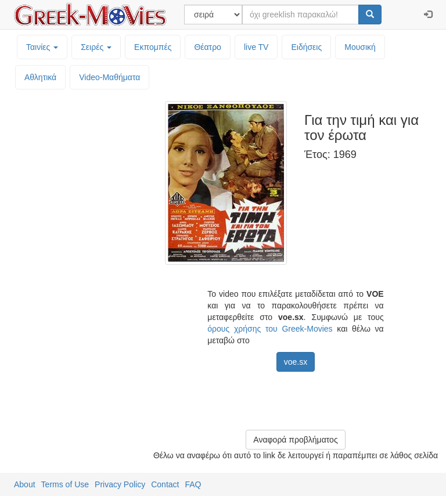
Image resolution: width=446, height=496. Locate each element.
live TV (256, 47)
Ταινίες (42, 47)
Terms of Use (65, 484)
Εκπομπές (152, 47)
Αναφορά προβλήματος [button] (295, 439)
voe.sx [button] (295, 361)
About (24, 484)
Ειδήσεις (306, 47)
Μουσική (360, 47)
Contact (165, 484)
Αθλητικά (40, 77)
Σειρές (96, 47)
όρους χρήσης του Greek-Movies (269, 328)
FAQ (193, 484)
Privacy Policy (120, 484)
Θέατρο (207, 47)
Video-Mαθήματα (109, 77)
